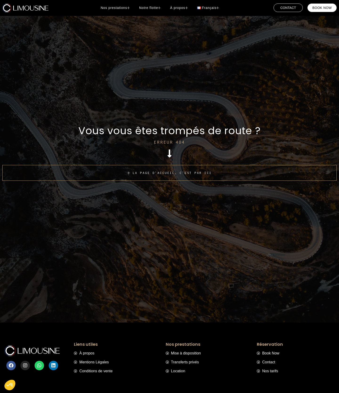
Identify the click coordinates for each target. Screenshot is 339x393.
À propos (180, 7)
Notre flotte (151, 7)
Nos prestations (116, 7)
